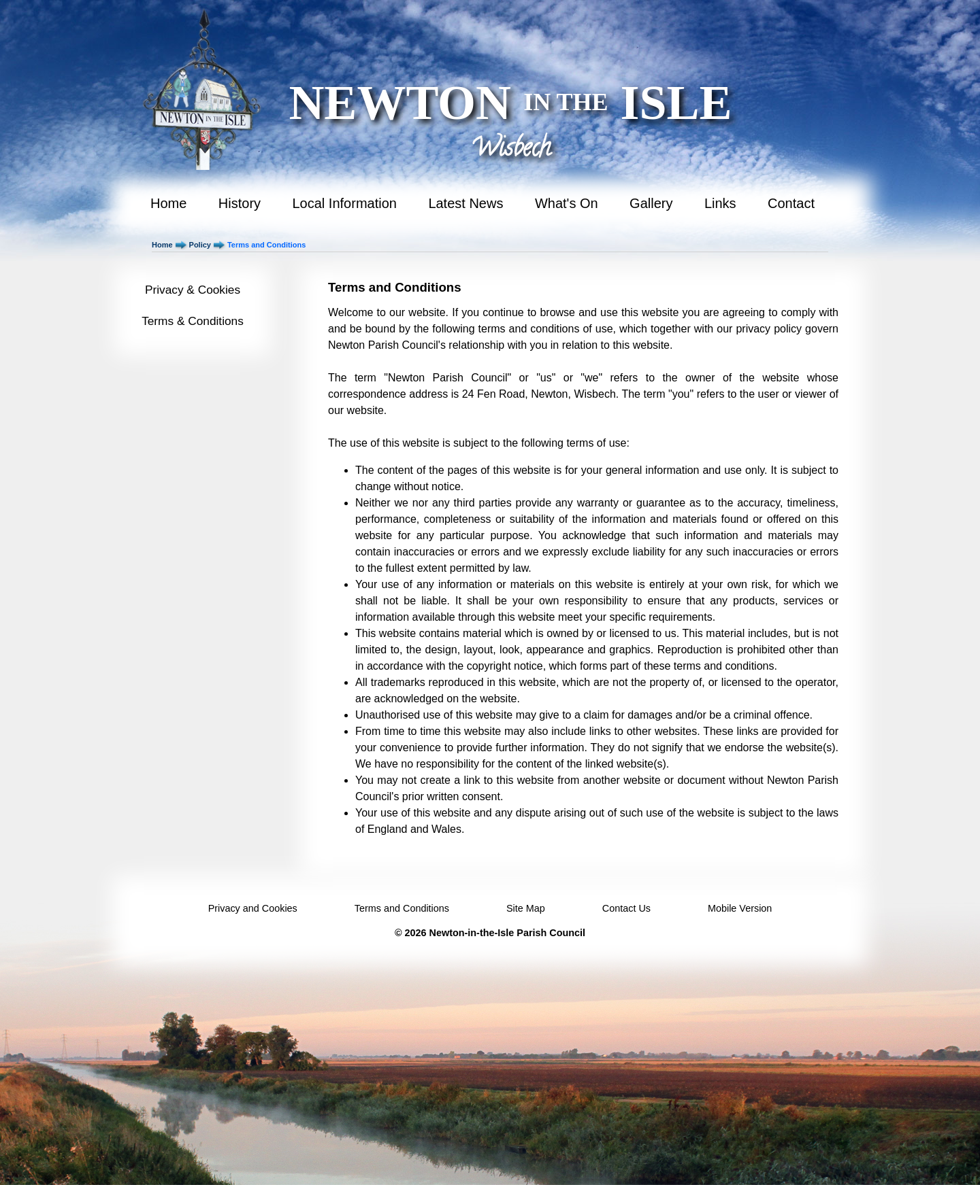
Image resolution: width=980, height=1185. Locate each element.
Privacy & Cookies (192, 289)
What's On (566, 203)
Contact (791, 203)
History (239, 203)
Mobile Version (740, 908)
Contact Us (626, 908)
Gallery (651, 203)
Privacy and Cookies (252, 908)
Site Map (525, 908)
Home (168, 203)
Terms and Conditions (402, 908)
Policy (200, 245)
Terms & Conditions (193, 321)
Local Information (345, 203)
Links (720, 203)
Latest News (465, 203)
